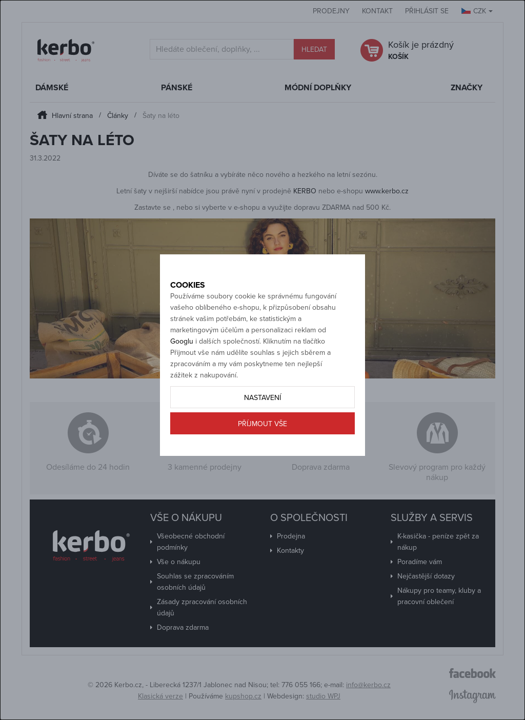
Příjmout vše (262, 447)
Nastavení (262, 420)
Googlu (181, 364)
